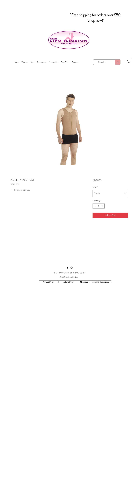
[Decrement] (94, 206)
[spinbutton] (98, 206)
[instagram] (71, 267)
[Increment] (102, 206)
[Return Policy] (68, 282)
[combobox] (110, 193)
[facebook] (67, 267)
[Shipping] (84, 282)
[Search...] (102, 62)
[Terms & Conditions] (100, 282)
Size (95, 187)
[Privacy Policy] (48, 282)
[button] (128, 61)
